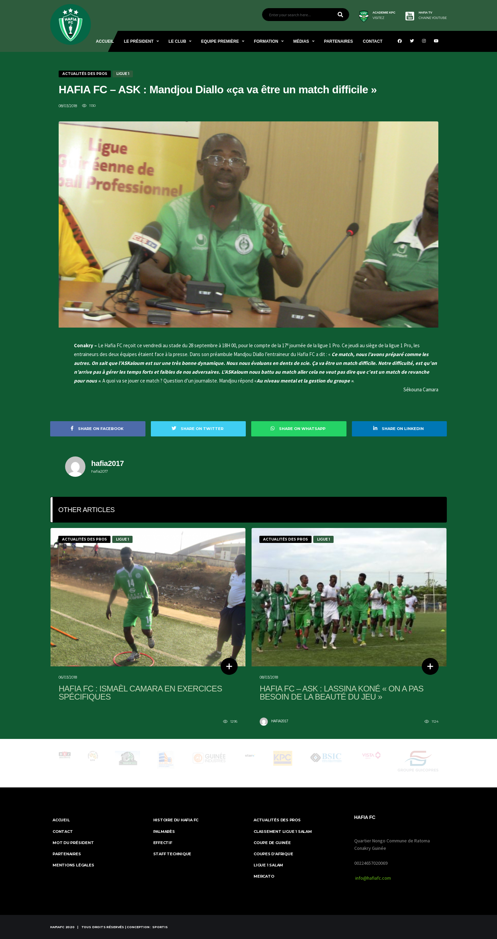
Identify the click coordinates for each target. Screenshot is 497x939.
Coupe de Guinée (272, 842)
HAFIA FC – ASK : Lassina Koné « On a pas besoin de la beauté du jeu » (341, 692)
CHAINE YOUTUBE (433, 18)
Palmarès (164, 831)
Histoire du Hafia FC (176, 820)
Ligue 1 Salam (268, 865)
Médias (301, 41)
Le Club (177, 41)
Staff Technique (172, 854)
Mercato (264, 876)
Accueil (105, 41)
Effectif (162, 842)
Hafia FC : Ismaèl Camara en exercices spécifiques (140, 692)
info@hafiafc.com (373, 878)
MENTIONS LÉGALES (73, 865)
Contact (372, 41)
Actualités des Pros (277, 820)
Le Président (138, 41)
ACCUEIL (61, 820)
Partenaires (338, 41)
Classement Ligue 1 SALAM (283, 831)
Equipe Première (220, 41)
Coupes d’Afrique (273, 854)
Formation (266, 41)
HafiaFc (57, 927)
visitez (378, 18)
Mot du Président (73, 842)
